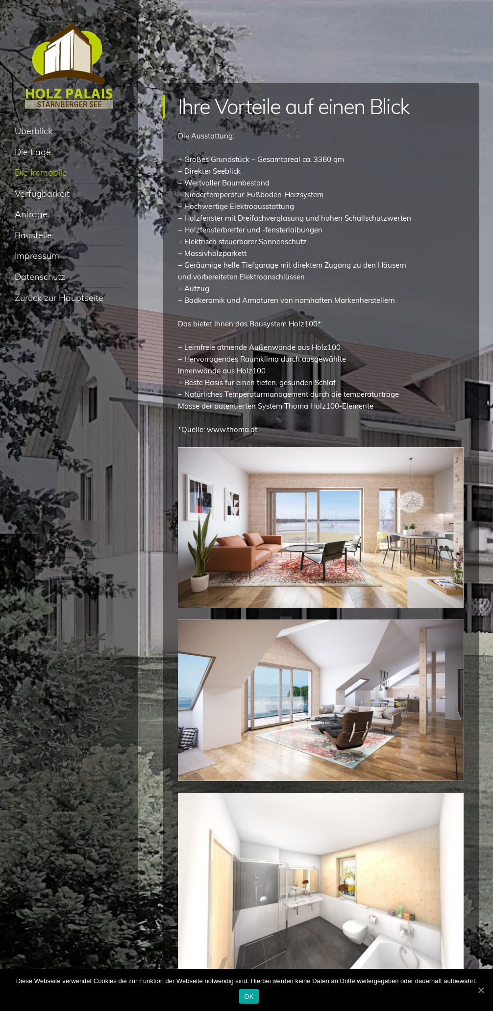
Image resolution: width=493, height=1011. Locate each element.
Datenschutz (40, 276)
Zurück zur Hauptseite (59, 297)
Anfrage (31, 214)
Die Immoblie (41, 172)
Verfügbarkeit (42, 193)
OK (248, 996)
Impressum (37, 255)
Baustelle (33, 235)
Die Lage (33, 152)
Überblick (33, 131)
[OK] (481, 990)
